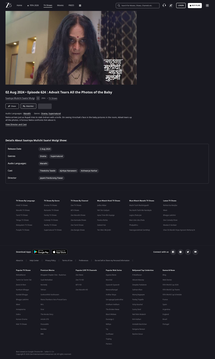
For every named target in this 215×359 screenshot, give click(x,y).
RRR (42, 334)
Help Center (34, 260)
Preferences (83, 260)
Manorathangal (112, 289)
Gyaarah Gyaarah (112, 285)
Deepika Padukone (139, 285)
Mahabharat (21, 275)
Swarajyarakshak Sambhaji (139, 230)
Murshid (109, 280)
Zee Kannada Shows (78, 220)
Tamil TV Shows (22, 215)
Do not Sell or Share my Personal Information (112, 260)
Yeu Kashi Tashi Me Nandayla (140, 210)
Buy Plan (194, 5)
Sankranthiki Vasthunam (50, 294)
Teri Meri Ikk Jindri (104, 230)
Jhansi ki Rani (21, 285)
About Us (19, 260)
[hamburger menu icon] (207, 5)
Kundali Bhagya (22, 294)
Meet (165, 210)
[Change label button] (171, 5)
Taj (107, 329)
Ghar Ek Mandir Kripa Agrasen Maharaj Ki (179, 230)
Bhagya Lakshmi (169, 215)
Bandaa (43, 329)
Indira (18, 314)
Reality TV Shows (50, 225)
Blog (164, 275)
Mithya (108, 324)
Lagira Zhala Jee (135, 215)
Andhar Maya (111, 294)
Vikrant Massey (138, 280)
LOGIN (181, 5)
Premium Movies (47, 270)
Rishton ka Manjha (170, 205)
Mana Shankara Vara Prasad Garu (54, 299)
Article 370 (45, 319)
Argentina (166, 309)
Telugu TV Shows (22, 220)
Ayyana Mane (111, 275)
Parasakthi (45, 324)
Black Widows (111, 314)
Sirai (42, 309)
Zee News (79, 275)
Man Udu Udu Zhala (137, 220)
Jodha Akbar (101, 205)
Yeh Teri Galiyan (103, 210)
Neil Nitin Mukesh (139, 314)
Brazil (165, 319)
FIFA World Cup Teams (171, 289)
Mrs (42, 304)
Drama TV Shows (50, 205)
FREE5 (69, 5)
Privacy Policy (50, 260)
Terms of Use (67, 260)
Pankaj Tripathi (138, 299)
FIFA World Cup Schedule (172, 294)
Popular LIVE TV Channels (86, 270)
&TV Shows (75, 210)
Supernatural (55, 113)
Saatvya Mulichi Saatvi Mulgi (20, 98)
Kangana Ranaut (138, 329)
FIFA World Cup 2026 (171, 285)
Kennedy (44, 285)
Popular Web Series (114, 270)
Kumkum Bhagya (22, 289)
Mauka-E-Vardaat (169, 225)
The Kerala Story (47, 314)
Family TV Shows (50, 215)
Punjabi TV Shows (22, 230)
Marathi (27, 113)
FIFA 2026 (31, 5)
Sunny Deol (136, 309)
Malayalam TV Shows (24, 225)
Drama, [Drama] (44, 113)
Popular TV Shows (23, 270)
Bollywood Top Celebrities (143, 270)
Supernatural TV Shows (53, 230)
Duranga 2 (110, 319)
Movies (58, 5)
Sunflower (110, 334)
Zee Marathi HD (82, 289)
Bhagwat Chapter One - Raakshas (53, 275)
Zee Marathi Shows (78, 215)
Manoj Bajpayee (138, 294)
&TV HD (79, 285)
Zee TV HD (80, 280)
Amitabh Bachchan (139, 324)
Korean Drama (21, 319)
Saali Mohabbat (47, 280)
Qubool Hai (101, 225)
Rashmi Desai (137, 334)
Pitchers (109, 344)
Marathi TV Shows (23, 210)
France (165, 299)
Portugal (166, 324)
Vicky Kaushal (137, 304)
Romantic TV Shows (51, 210)
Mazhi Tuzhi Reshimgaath (139, 205)
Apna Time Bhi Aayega (105, 215)
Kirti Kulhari (136, 319)
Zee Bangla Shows (78, 230)
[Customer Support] (164, 5)
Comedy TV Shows (51, 220)
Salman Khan (137, 289)
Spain (165, 304)
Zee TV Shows (76, 205)
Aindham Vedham (112, 304)
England (166, 314)
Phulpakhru (133, 225)
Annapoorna (21, 309)
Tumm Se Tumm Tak (23, 280)
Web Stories (167, 280)
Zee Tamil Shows (77, 225)
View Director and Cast (16, 124)
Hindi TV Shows (22, 205)
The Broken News (112, 309)
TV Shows (46, 5)
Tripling (108, 339)
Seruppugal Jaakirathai (114, 299)
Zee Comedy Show (170, 220)
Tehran (43, 289)
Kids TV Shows (21, 324)
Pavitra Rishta (102, 220)
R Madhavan (137, 275)
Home (17, 5)
